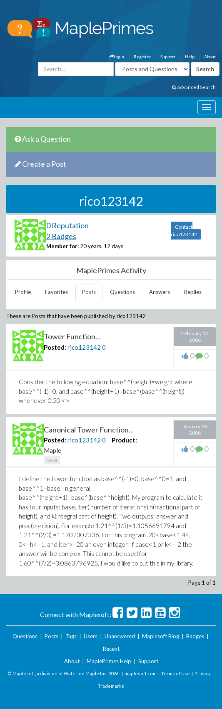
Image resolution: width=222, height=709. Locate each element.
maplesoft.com (141, 673)
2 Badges (61, 236)
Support (167, 56)
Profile (23, 292)
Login (117, 56)
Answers (159, 292)
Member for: (62, 246)
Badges (195, 636)
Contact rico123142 (184, 230)
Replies (193, 292)
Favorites (56, 292)
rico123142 (84, 347)
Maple (52, 450)
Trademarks (111, 686)
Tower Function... (72, 336)
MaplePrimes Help (109, 661)
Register (142, 56)
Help (190, 56)
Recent (111, 648)
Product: (124, 440)
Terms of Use (175, 673)
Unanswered (120, 636)
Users (90, 636)
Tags (71, 636)
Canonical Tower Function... (89, 429)
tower (51, 459)
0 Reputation (67, 225)
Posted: (55, 347)
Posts (89, 292)
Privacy (203, 673)
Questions (122, 292)
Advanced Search (194, 87)
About (210, 56)
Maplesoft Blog (160, 636)
